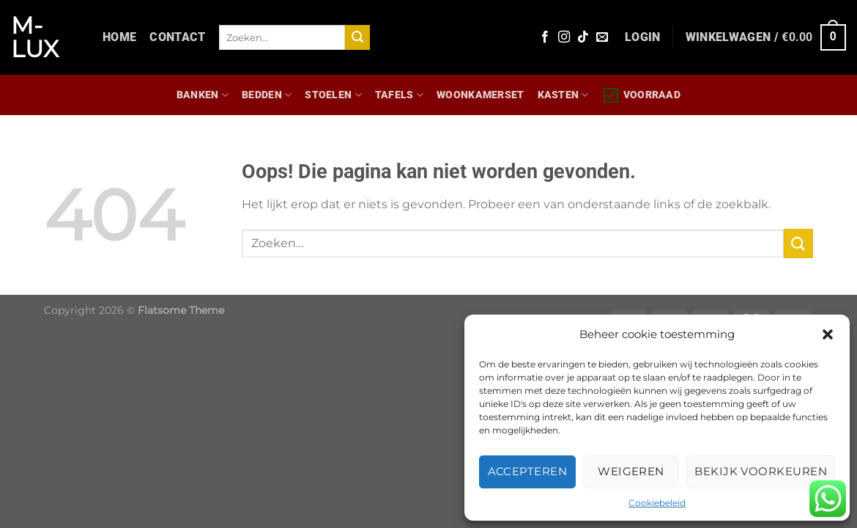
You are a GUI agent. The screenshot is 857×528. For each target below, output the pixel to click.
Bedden (267, 95)
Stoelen (333, 95)
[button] (827, 334)
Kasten (563, 95)
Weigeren (631, 471)
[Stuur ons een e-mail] (602, 37)
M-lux (35, 37)
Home (119, 37)
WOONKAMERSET (480, 95)
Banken (203, 95)
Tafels (399, 95)
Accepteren (528, 471)
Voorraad (641, 95)
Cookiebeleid (657, 502)
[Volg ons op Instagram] (564, 37)
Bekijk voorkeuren (760, 471)
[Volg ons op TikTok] (583, 37)
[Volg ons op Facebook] (545, 37)
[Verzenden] (357, 37)
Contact (177, 37)
